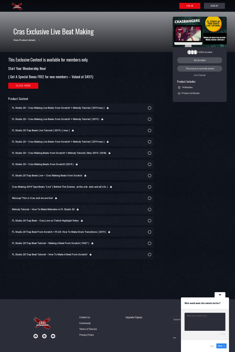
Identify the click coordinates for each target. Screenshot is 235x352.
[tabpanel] (80, 73)
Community (85, 323)
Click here (23, 85)
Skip (212, 346)
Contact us (84, 317)
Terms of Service (88, 329)
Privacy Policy (86, 335)
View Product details (27, 40)
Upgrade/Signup (134, 317)
